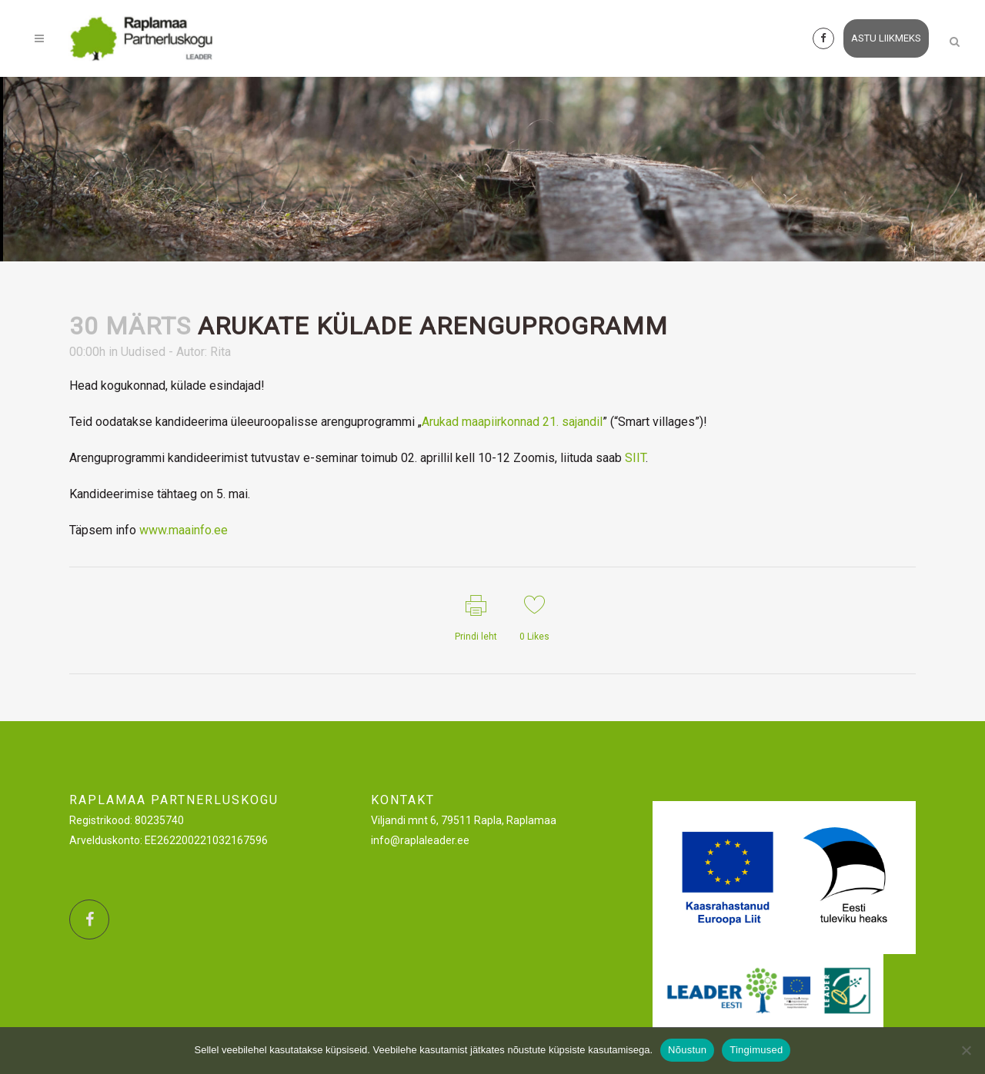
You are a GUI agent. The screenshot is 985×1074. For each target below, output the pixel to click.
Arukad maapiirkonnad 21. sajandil (512, 421)
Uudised (143, 351)
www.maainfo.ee (183, 530)
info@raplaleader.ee (420, 840)
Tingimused (756, 1050)
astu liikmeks (871, 38)
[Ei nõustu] (965, 1050)
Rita (220, 351)
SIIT (635, 458)
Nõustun (687, 1050)
